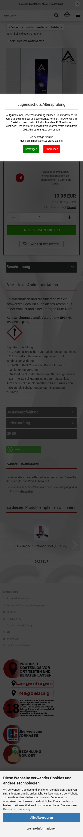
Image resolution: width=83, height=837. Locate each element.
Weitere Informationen (41, 828)
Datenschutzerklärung (16, 809)
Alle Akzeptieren (41, 817)
